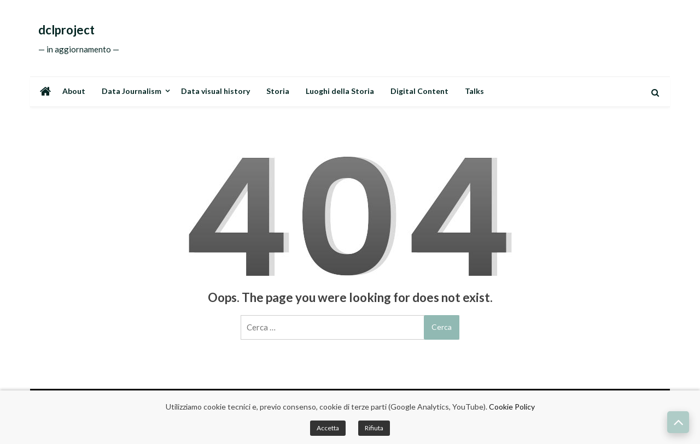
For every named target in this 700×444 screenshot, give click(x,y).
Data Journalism (131, 91)
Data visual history (215, 91)
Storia (277, 91)
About (73, 91)
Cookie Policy (512, 406)
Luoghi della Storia (340, 91)
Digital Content (419, 91)
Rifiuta (374, 428)
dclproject (66, 30)
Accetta (328, 428)
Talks (474, 91)
